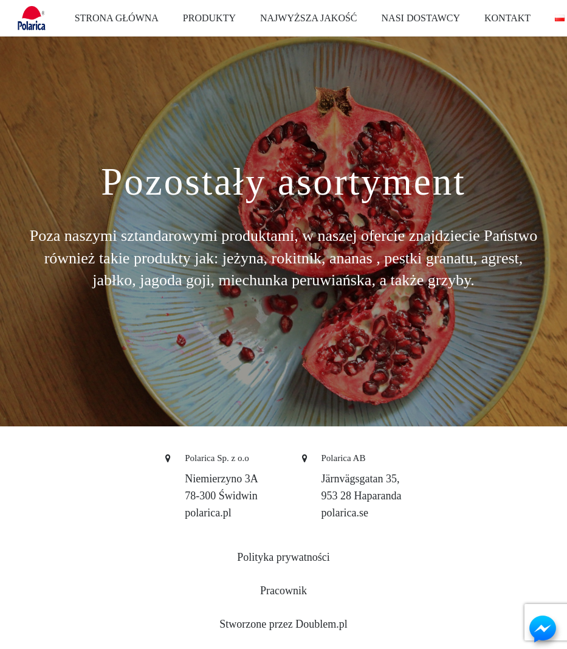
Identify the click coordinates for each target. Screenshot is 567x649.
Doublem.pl (321, 624)
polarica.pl (208, 513)
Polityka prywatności (283, 557)
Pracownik (283, 591)
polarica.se (344, 513)
